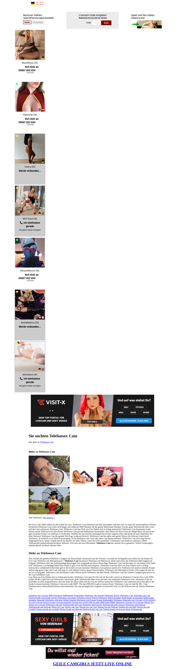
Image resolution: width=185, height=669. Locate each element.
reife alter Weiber (62, 600)
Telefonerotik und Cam (72, 605)
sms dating (71, 598)
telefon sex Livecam (37, 605)
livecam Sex (77, 602)
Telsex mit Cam (57, 607)
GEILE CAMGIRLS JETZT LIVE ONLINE (92, 663)
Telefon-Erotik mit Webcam (70, 609)
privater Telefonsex (59, 598)
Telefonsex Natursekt (122, 600)
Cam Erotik (46, 598)
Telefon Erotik (35, 598)
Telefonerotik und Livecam (113, 605)
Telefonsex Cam (46, 442)
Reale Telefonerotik (134, 609)
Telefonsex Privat (84, 598)
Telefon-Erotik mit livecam (114, 609)
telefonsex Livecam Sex (126, 602)
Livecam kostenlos (63, 602)
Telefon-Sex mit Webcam (107, 607)
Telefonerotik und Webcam (40, 607)
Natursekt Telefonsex (45, 600)
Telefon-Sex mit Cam (88, 607)
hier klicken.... (49, 518)
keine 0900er (110, 602)
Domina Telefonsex (78, 600)
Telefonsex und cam (54, 605)
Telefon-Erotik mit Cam (93, 609)
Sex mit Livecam (36, 602)
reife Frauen (91, 600)
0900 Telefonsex (55, 595)
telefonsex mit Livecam (38, 595)
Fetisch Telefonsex (99, 598)
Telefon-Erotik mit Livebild (47, 609)
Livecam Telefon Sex (145, 602)
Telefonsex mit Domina (94, 595)
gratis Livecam (49, 602)
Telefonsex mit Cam (142, 595)
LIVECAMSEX (149, 600)
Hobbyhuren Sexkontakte (132, 598)
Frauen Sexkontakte (105, 600)
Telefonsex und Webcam (135, 605)
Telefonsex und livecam (92, 605)
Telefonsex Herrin (111, 595)
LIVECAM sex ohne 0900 (93, 602)
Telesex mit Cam (72, 607)
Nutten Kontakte (114, 598)
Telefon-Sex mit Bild (127, 607)
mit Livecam (136, 600)
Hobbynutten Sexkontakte (73, 595)
